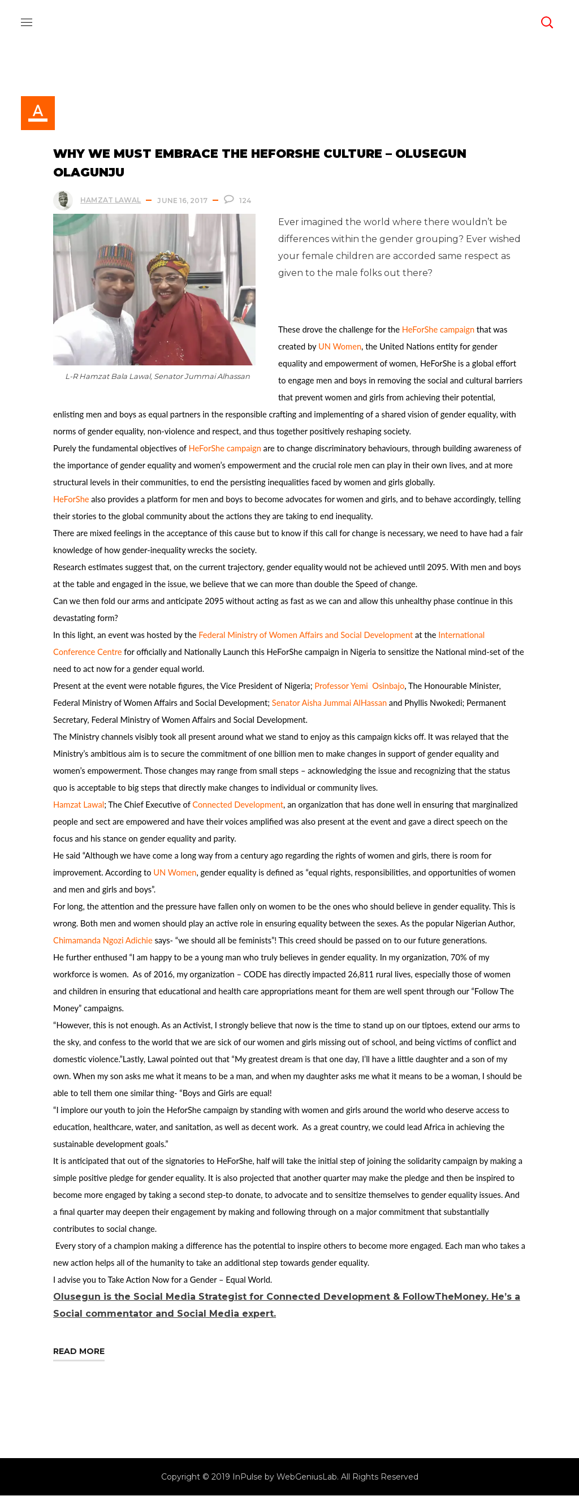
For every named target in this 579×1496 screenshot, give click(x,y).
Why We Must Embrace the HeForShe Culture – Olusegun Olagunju (260, 163)
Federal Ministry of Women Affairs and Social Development (306, 635)
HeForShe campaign (439, 330)
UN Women (340, 347)
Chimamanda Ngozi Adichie (103, 941)
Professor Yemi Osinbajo (360, 686)
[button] (546, 22)
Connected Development (238, 805)
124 (246, 201)
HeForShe (71, 500)
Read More (79, 1352)
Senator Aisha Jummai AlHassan (330, 703)
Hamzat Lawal (111, 200)
